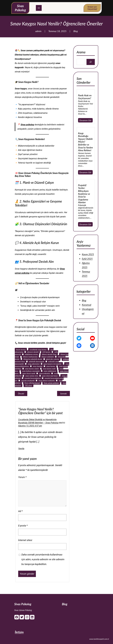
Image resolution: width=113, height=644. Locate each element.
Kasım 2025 (88, 254)
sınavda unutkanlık (28, 381)
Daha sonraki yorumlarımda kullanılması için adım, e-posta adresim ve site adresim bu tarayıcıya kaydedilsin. (42, 559)
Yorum (22, 477)
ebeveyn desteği (33, 352)
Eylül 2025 (87, 258)
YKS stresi (28, 385)
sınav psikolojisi (44, 373)
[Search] (90, 62)
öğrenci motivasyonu (30, 357)
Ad (20, 511)
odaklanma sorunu (31, 354)
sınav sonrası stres (31, 376)
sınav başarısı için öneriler (53, 364)
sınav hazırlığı (37, 366)
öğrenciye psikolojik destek (32, 359)
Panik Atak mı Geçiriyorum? (85, 97)
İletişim (19, 632)
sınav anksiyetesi (34, 364)
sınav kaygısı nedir (49, 369)
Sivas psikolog (27, 124)
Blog (75, 31)
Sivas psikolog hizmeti (32, 383)
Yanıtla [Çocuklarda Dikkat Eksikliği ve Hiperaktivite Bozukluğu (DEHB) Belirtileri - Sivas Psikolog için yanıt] (21, 448)
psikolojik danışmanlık (36, 361)
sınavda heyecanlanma (33, 378)
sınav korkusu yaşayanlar (31, 371)
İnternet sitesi (25, 540)
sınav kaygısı (50, 366)
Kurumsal (86, 304)
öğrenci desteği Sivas (49, 354)
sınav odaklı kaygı (50, 371)
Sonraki (63, 393)
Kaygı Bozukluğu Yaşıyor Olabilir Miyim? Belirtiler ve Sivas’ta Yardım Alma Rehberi (85, 142)
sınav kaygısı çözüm (32, 369)
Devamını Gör (85, 120)
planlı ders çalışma (52, 359)
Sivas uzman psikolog (51, 383)
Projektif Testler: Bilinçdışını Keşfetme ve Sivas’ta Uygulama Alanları (84, 194)
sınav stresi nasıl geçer (50, 376)
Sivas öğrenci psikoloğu (47, 381)
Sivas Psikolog (22, 604)
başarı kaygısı (21, 350)
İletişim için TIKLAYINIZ (92, 8)
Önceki (21, 393)
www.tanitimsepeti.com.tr (99, 639)
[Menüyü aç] (39, 8)
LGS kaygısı (46, 352)
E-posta (23, 525)
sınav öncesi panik (28, 373)
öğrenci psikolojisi (48, 357)
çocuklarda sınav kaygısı (38, 350)
